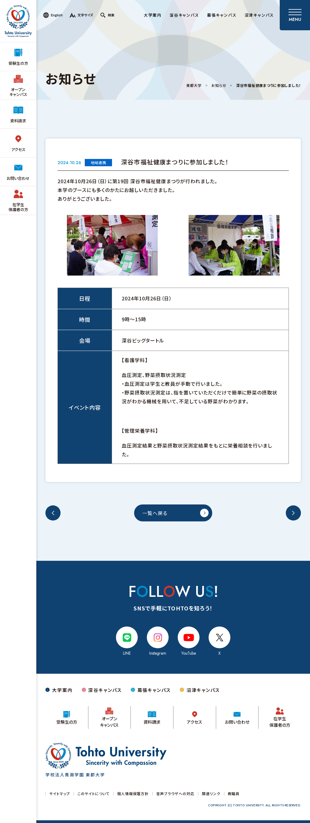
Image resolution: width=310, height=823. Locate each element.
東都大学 (194, 85)
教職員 (234, 793)
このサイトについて (94, 793)
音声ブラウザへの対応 (175, 793)
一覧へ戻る (154, 513)
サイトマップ (59, 793)
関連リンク (211, 793)
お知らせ (218, 85)
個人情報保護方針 (133, 793)
